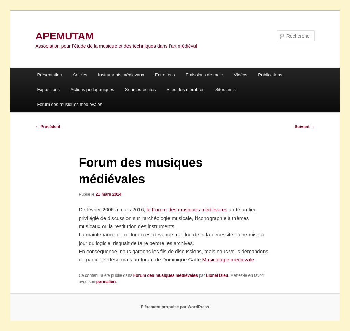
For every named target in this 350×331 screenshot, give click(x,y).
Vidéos (240, 74)
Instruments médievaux (121, 74)
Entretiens (165, 74)
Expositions (48, 89)
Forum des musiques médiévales (69, 104)
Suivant (305, 126)
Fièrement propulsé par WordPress (175, 307)
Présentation (49, 74)
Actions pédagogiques (92, 89)
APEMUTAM (64, 35)
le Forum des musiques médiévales (187, 209)
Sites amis (225, 89)
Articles (80, 74)
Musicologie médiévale (228, 259)
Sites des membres (185, 89)
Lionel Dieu (217, 275)
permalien (106, 281)
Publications (270, 74)
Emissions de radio (204, 74)
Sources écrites (140, 89)
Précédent (47, 126)
